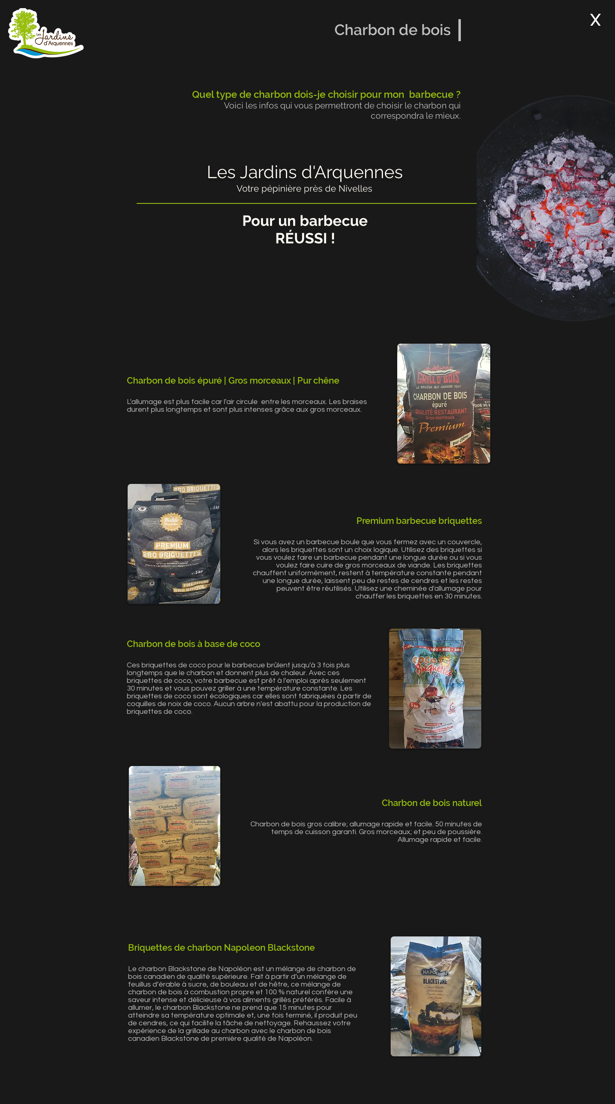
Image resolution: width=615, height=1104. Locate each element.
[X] (595, 19)
